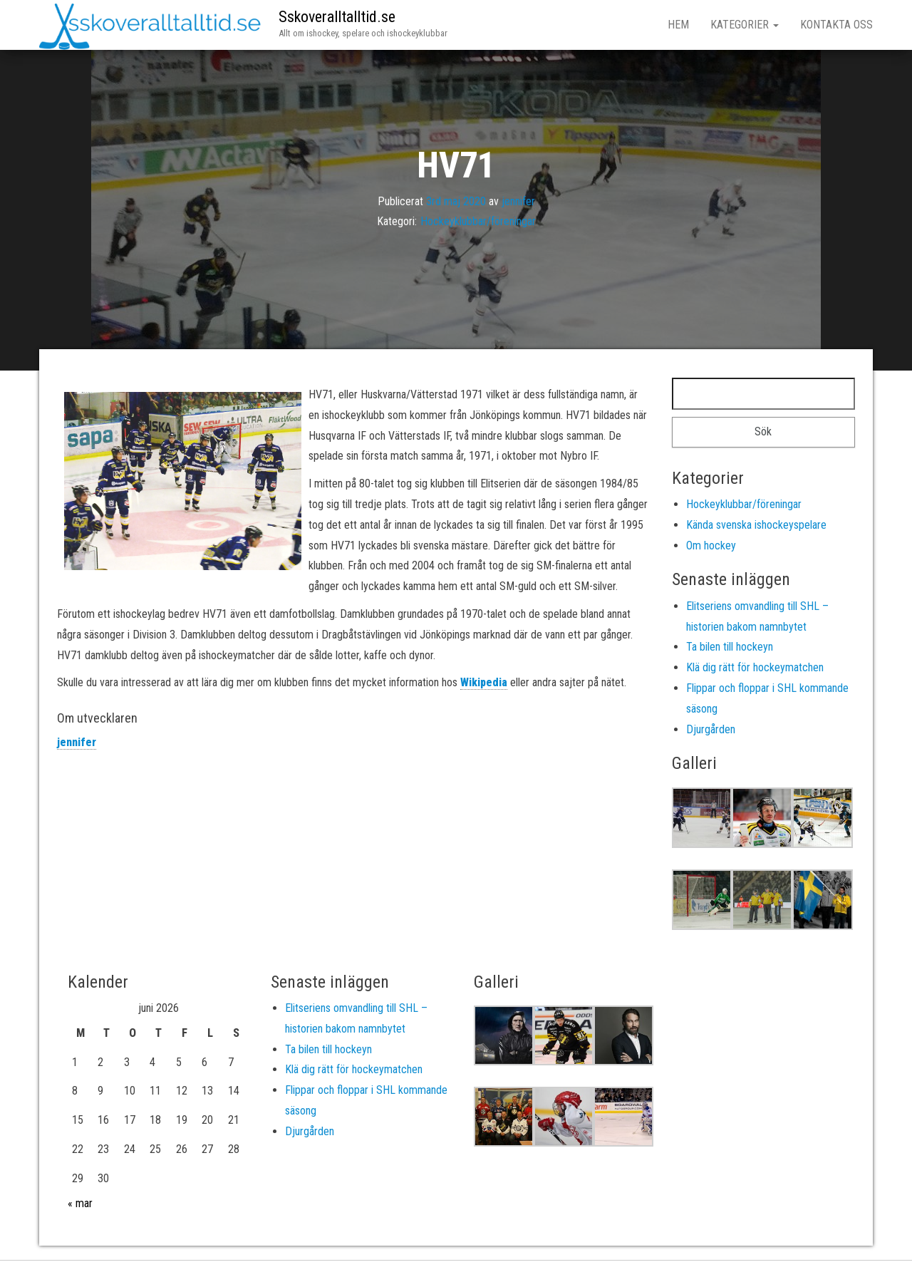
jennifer (518, 200)
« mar (80, 1203)
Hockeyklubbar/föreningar (478, 221)
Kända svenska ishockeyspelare (756, 525)
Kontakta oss (836, 24)
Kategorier (744, 24)
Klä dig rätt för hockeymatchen (755, 667)
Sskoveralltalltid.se (337, 17)
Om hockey (711, 545)
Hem (678, 24)
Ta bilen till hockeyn (729, 646)
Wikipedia (483, 682)
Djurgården (710, 729)
